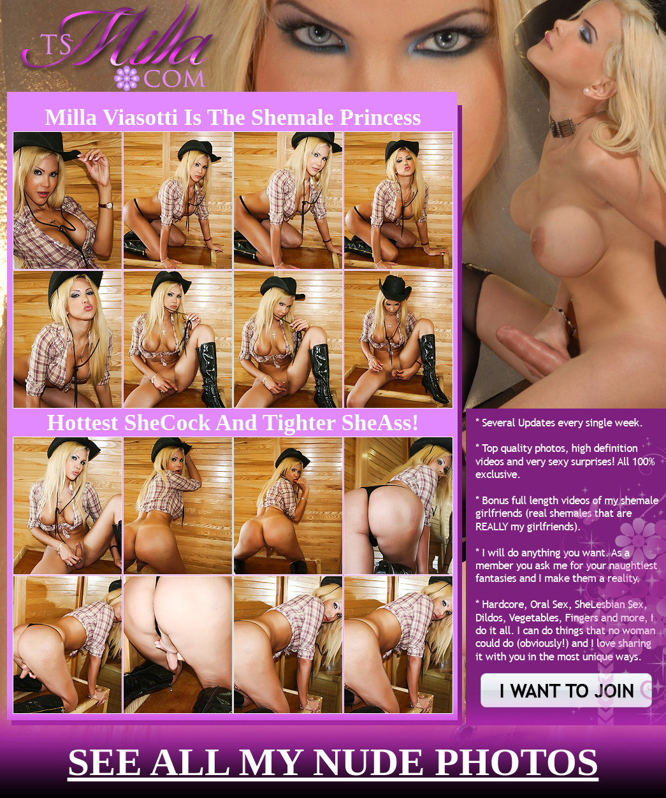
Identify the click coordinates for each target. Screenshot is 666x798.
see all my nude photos (333, 761)
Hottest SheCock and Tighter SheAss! (233, 422)
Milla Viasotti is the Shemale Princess (233, 117)
